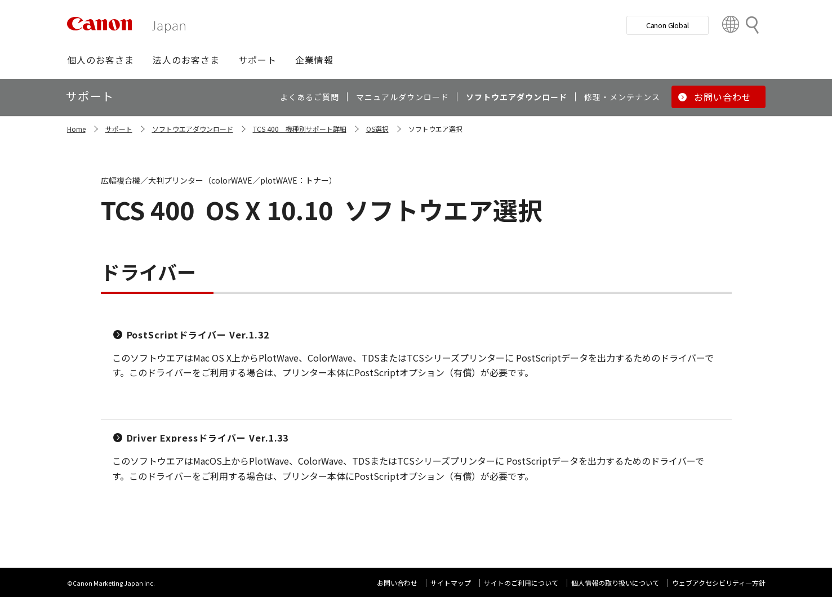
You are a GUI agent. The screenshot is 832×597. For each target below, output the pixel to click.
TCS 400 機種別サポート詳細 (299, 128)
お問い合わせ (397, 582)
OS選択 (377, 128)
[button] (100, 59)
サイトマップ (450, 582)
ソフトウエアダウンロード (192, 128)
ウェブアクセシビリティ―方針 (719, 582)
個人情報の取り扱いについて (615, 582)
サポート (118, 128)
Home (76, 128)
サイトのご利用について (521, 582)
